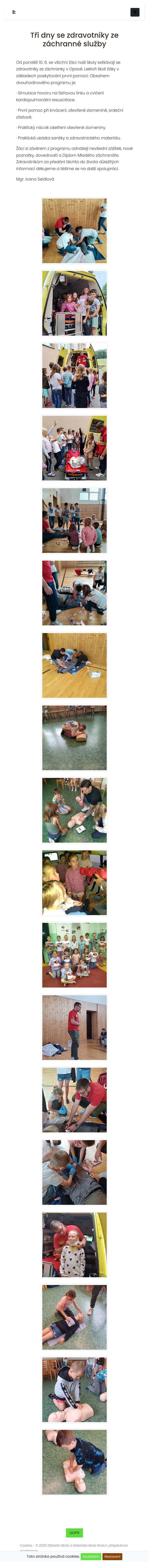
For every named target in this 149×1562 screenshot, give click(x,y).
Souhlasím (91, 1556)
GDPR (74, 1532)
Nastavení (112, 1556)
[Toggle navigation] (135, 12)
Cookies (26, 1545)
